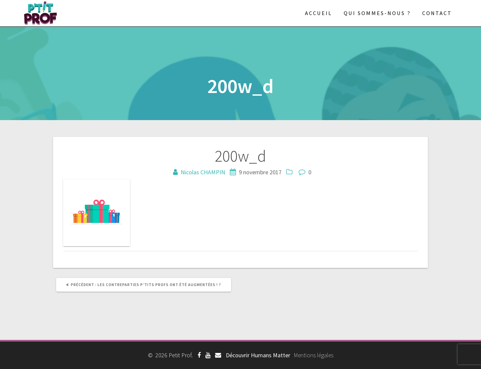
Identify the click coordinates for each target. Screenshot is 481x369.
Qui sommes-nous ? (377, 13)
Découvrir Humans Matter (258, 355)
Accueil (318, 13)
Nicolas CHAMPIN (203, 172)
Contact (437, 13)
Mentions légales (313, 355)
